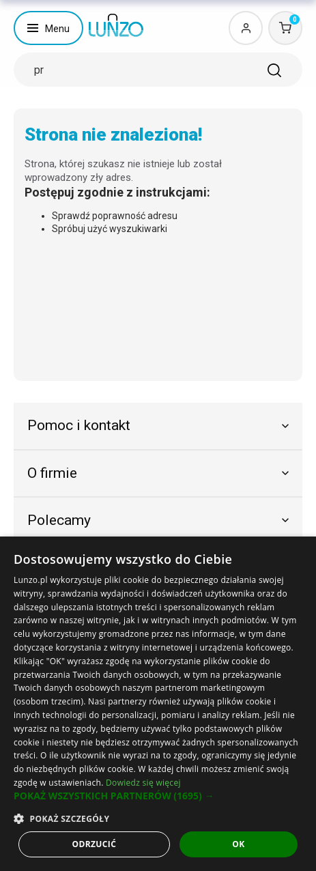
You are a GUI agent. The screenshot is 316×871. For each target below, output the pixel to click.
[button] (158, 796)
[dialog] (158, 704)
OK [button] (238, 844)
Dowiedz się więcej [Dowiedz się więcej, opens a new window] (143, 782)
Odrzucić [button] (94, 844)
